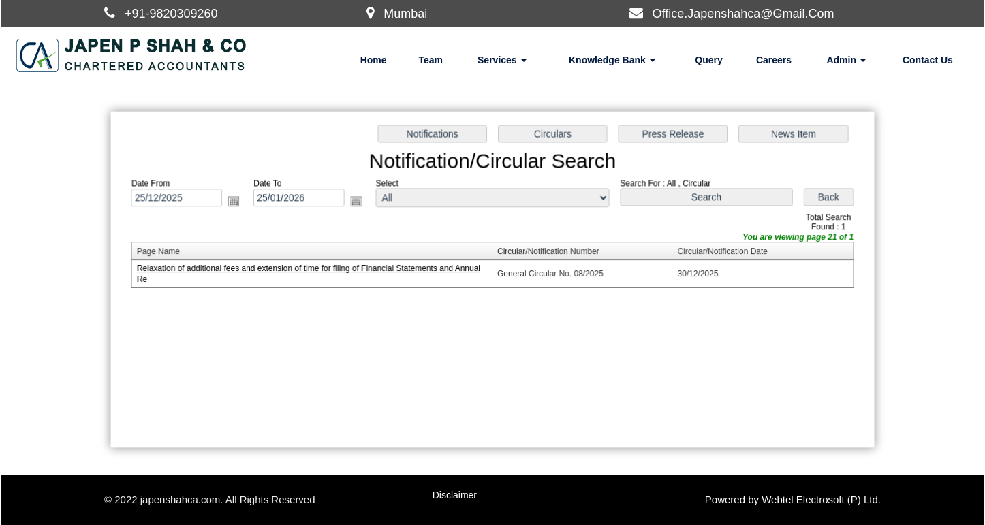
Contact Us (928, 59)
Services (502, 59)
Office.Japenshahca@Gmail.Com (743, 13)
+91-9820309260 (171, 13)
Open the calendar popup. (238, 202)
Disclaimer (455, 495)
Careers (774, 59)
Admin (845, 59)
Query (708, 59)
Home (373, 59)
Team (430, 59)
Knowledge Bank (612, 59)
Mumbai (405, 13)
